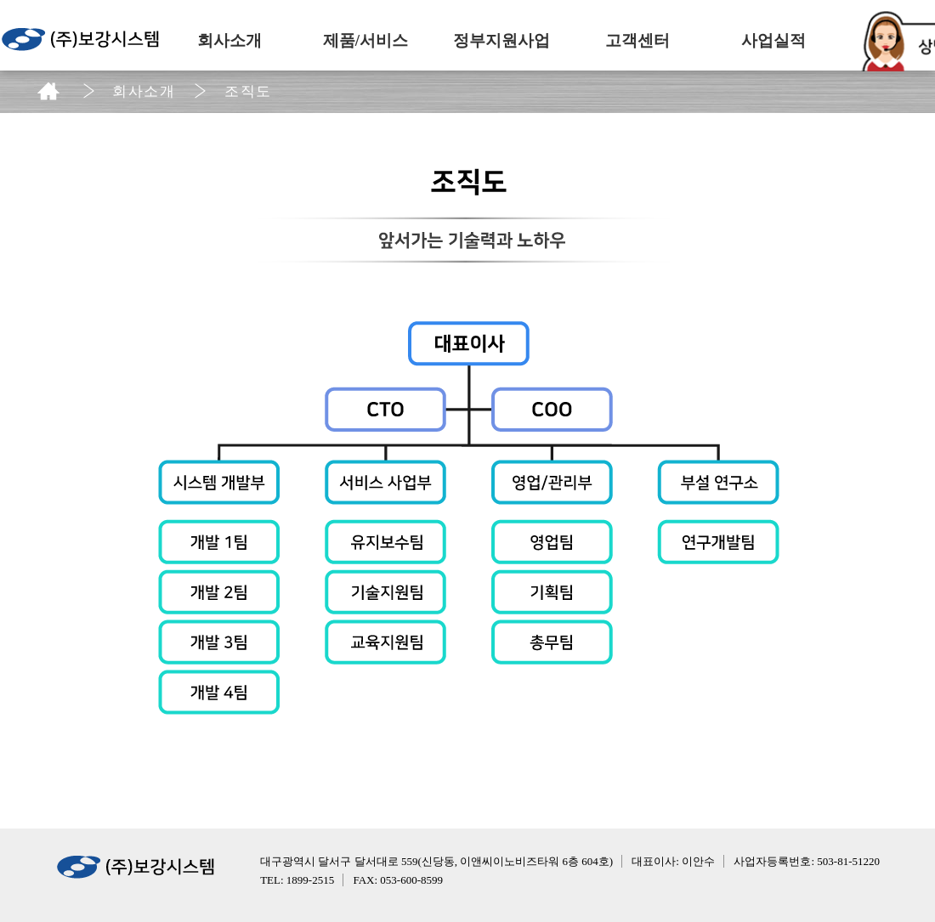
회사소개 (229, 40)
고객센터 (637, 40)
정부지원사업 (501, 40)
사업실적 (773, 40)
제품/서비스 (365, 40)
